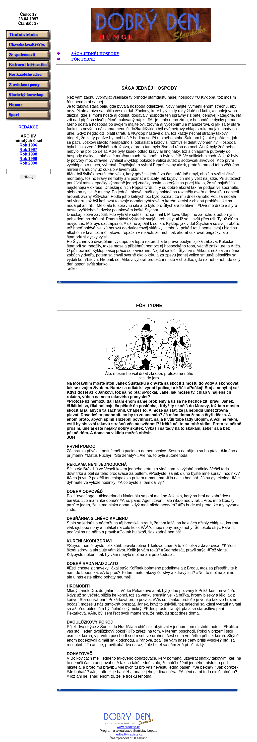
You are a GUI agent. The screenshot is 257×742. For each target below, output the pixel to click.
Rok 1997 (28, 149)
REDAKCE (28, 127)
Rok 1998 (28, 154)
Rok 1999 (28, 159)
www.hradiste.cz (128, 727)
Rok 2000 (28, 163)
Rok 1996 (28, 145)
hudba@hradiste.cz (128, 734)
